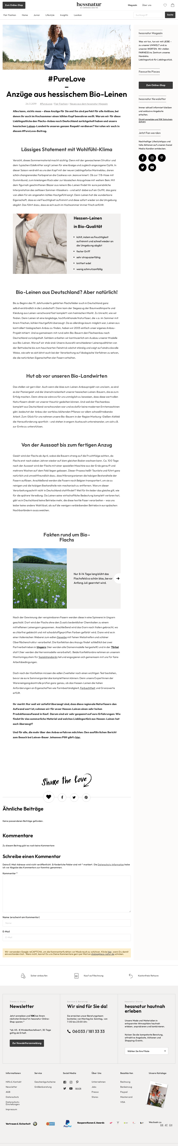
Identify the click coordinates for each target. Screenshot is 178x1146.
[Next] (117, 578)
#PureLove (46, 103)
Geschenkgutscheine (44, 1081)
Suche (170, 15)
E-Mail (67, 935)
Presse (95, 1091)
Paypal (124, 1091)
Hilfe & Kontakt (13, 1081)
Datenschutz (12, 1097)
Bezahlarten (126, 1073)
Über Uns (96, 1073)
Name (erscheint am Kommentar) (67, 921)
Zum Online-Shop (14, 5)
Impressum (11, 1109)
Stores (95, 1097)
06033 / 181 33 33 (88, 1031)
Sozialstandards (48, 657)
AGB (8, 1091)
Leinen (31, 126)
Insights (64, 15)
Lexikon (78, 15)
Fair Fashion (9, 15)
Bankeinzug (126, 1086)
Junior (37, 15)
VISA (122, 1102)
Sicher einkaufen (38, 975)
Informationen (13, 1073)
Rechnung (125, 1081)
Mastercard (126, 1097)
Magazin (132, 5)
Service (38, 1073)
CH (170, 1125)
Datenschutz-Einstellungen (13, 1103)
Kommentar (10, 873)
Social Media (69, 1073)
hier (77, 737)
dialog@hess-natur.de (102, 954)
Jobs (94, 1086)
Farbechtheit (87, 688)
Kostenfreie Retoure (148, 975)
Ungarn (41, 647)
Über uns (146, 5)
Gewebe (62, 637)
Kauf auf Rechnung (93, 975)
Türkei (115, 647)
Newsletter (11, 1086)
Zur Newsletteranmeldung (26, 1043)
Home (25, 15)
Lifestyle (50, 15)
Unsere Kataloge (157, 1073)
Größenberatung (43, 1086)
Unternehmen (99, 1081)
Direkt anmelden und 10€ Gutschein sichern (155, 120)
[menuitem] (17, 1090)
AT (166, 1125)
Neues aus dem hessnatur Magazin (89, 103)
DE (161, 1125)
